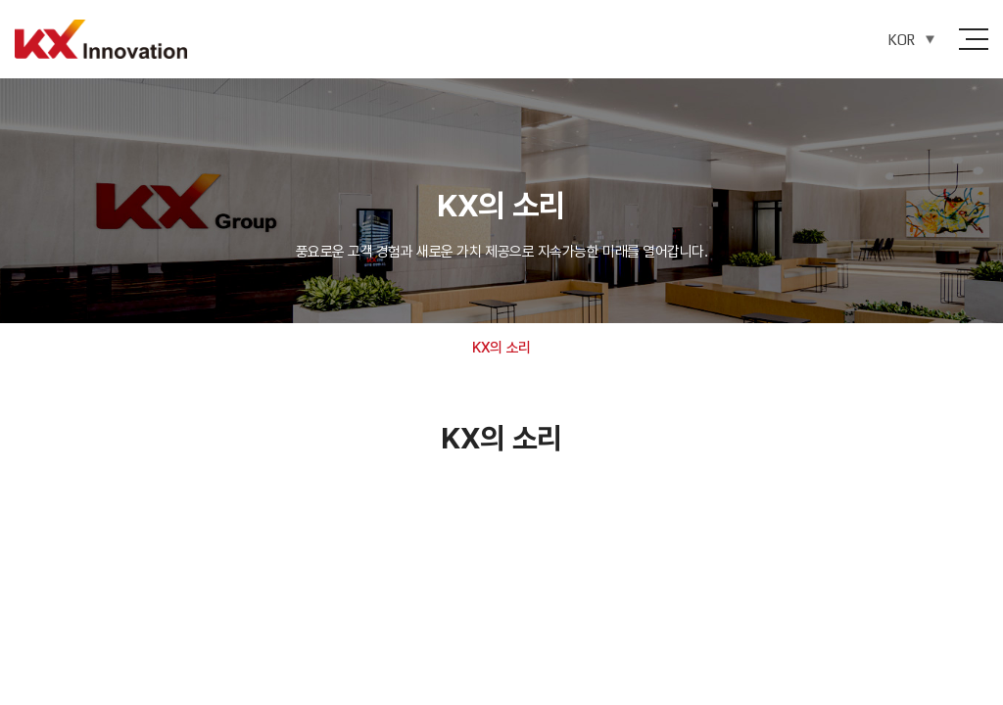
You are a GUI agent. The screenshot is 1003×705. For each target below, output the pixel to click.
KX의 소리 (501, 347)
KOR (901, 39)
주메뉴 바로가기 (0, 0)
